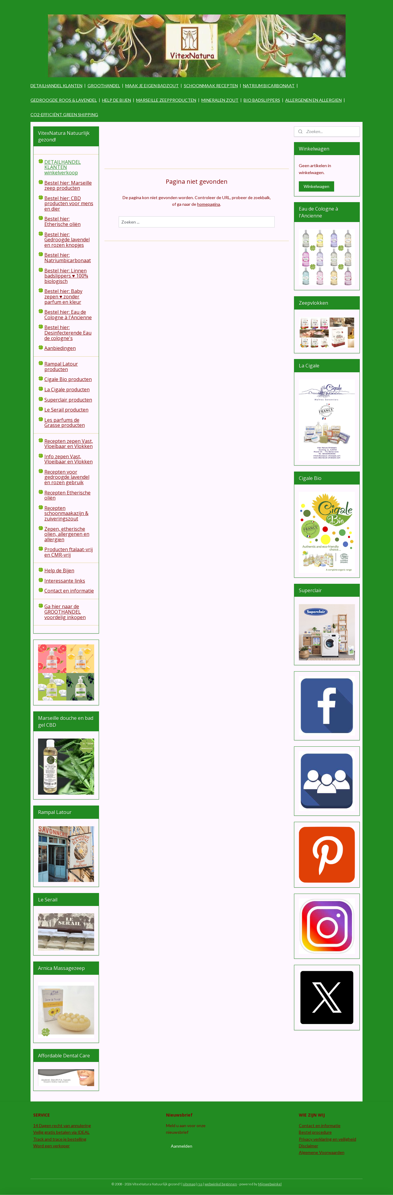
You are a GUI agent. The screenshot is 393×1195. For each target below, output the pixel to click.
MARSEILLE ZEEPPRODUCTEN (166, 100)
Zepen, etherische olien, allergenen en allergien (66, 534)
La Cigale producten (67, 389)
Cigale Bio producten (68, 379)
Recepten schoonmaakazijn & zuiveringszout (66, 513)
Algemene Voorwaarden (321, 1152)
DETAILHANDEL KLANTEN (56, 85)
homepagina (208, 204)
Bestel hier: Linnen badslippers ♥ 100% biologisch (66, 275)
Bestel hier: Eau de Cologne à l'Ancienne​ (68, 315)
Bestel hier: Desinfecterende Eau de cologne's (67, 332)
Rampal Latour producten (61, 367)
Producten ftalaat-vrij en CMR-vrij (68, 552)
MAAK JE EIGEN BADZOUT (152, 85)
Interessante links (64, 580)
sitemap (189, 1184)
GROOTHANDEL (104, 85)
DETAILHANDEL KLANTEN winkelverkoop (62, 167)
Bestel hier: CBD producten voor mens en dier (68, 203)
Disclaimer (308, 1145)
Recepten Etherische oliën (67, 495)
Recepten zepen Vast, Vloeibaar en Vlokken (68, 444)
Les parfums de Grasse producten (64, 423)
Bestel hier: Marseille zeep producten (68, 186)
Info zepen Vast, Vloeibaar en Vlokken (68, 459)
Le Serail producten (66, 409)
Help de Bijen (59, 570)
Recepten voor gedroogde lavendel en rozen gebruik (66, 477)
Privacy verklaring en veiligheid (327, 1139)
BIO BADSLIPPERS (262, 100)
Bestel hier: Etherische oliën (62, 221)
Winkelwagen (316, 186)
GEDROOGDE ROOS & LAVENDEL (63, 100)
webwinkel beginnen (221, 1184)
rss (200, 1184)
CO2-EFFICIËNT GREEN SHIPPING (64, 114)
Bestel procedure (315, 1132)
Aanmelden (181, 1146)
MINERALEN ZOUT (219, 100)
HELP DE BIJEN (116, 100)
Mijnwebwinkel (270, 1184)
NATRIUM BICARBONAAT (269, 85)
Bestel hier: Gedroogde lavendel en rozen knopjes (67, 239)
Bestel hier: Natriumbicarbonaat (67, 258)
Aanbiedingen (60, 348)
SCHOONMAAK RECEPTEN (211, 85)
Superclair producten (68, 399)
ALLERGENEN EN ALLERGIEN (313, 100)
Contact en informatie (69, 590)
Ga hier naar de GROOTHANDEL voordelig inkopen (65, 611)
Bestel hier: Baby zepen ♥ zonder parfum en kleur (63, 296)
